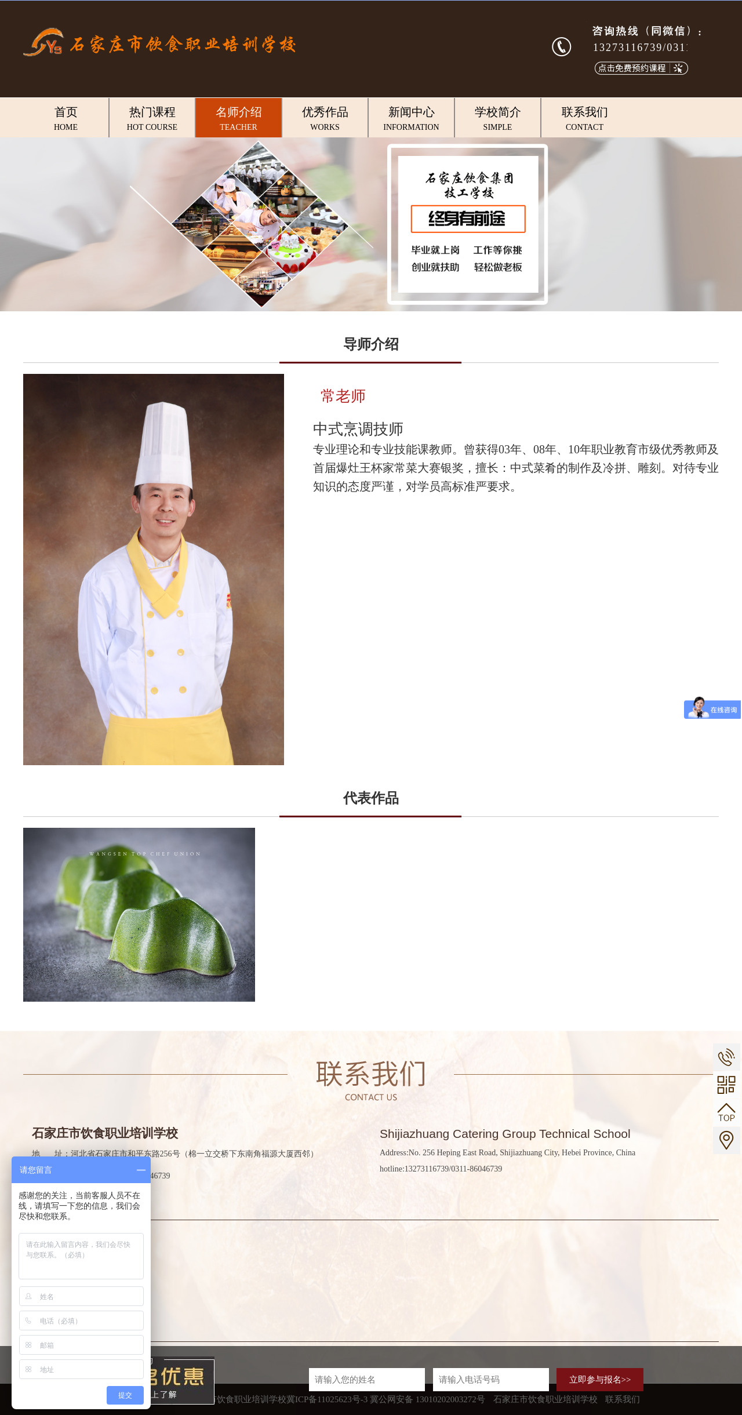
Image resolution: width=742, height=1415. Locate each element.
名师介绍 (238, 119)
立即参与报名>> (600, 1379)
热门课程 (152, 119)
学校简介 (497, 119)
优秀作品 (325, 119)
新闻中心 (411, 119)
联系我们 (584, 119)
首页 (65, 119)
